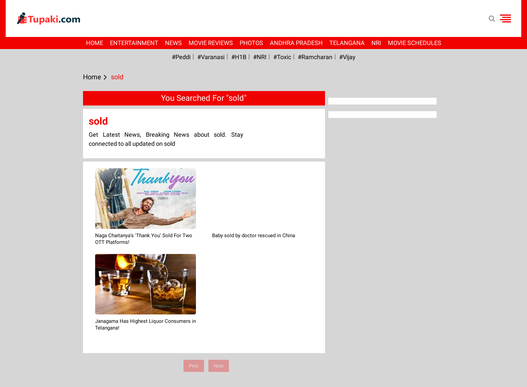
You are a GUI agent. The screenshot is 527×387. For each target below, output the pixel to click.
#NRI (260, 56)
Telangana (347, 42)
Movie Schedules (414, 42)
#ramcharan (315, 56)
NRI (376, 42)
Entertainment (134, 42)
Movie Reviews (211, 42)
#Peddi (181, 56)
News (173, 42)
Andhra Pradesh (296, 42)
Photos (251, 42)
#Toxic (282, 56)
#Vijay (347, 56)
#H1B (238, 56)
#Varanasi (211, 56)
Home (94, 42)
